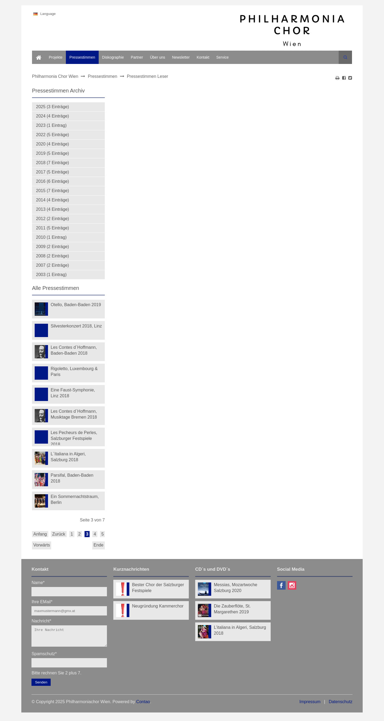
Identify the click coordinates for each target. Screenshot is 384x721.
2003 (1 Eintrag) (51, 274)
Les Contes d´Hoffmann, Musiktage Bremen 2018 (74, 414)
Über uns (157, 57)
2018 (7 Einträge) (52, 162)
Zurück (58, 534)
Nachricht (41, 620)
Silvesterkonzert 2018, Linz (76, 326)
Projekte (55, 57)
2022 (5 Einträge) (52, 134)
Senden (41, 685)
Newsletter (181, 57)
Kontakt (203, 57)
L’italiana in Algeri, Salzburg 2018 (240, 630)
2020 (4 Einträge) (52, 144)
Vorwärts (41, 545)
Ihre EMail (41, 601)
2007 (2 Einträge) (52, 265)
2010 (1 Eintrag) (51, 237)
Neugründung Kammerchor (157, 606)
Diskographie (113, 57)
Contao (143, 705)
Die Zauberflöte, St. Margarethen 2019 (232, 609)
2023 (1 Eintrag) (51, 125)
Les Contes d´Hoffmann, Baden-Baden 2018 (74, 350)
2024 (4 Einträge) (52, 116)
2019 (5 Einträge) (52, 153)
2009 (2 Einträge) (52, 246)
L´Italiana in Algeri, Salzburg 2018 (68, 457)
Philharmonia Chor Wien (55, 76)
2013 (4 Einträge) (52, 209)
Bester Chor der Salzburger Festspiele (158, 587)
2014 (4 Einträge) (52, 200)
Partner (137, 57)
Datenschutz (341, 705)
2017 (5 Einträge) (52, 172)
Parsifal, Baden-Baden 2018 (72, 478)
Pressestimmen (82, 57)
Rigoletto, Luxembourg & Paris (74, 371)
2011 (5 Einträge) (52, 228)
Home (37, 53)
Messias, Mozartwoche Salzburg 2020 (235, 587)
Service (222, 57)
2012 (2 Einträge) (52, 218)
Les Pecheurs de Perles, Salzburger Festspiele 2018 (74, 437)
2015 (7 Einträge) (52, 190)
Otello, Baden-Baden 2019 (76, 304)
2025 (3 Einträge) (52, 106)
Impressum (310, 705)
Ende (98, 545)
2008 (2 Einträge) (52, 256)
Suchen (345, 57)
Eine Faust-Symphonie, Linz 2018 (73, 393)
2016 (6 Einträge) (52, 181)
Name (38, 582)
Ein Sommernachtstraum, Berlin (75, 499)
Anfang (40, 534)
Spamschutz (44, 656)
